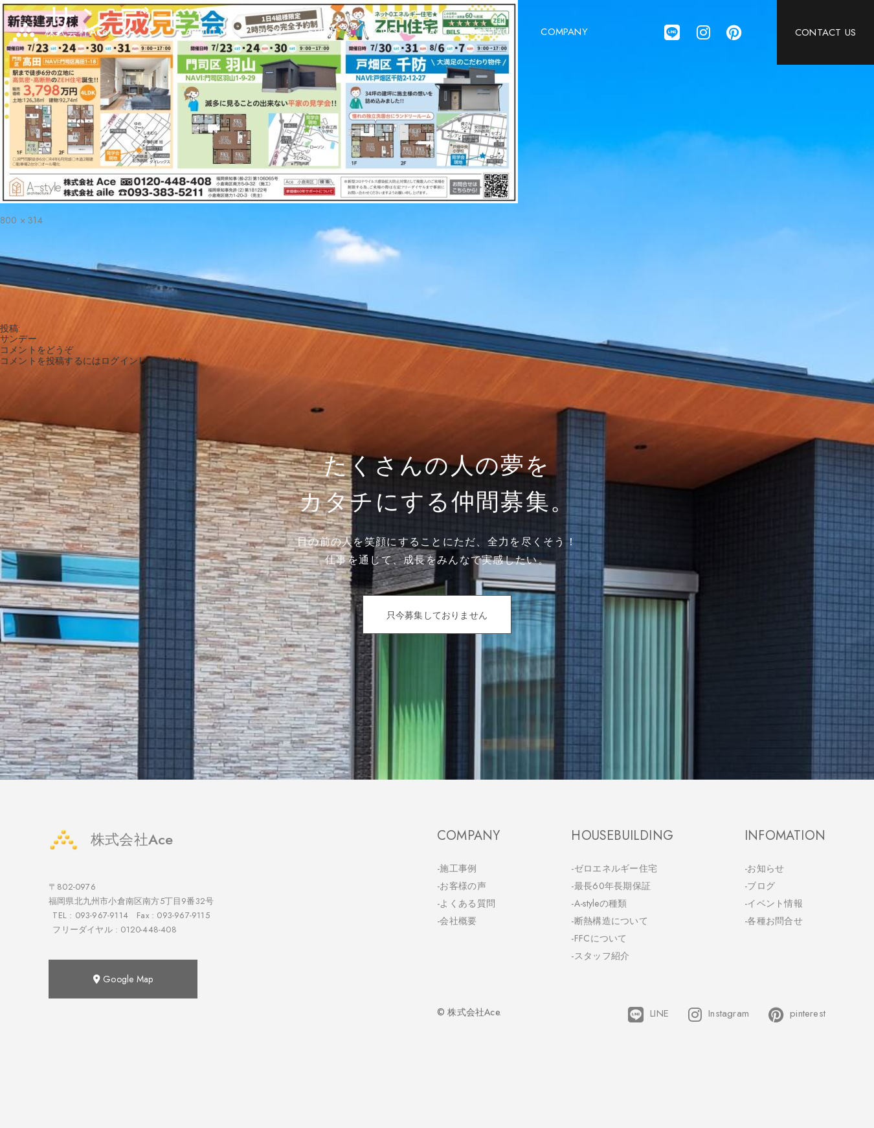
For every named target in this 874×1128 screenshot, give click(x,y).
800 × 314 (21, 220)
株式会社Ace (111, 839)
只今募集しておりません (437, 615)
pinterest (796, 1014)
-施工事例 (457, 868)
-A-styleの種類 (599, 903)
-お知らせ (765, 868)
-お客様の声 (461, 885)
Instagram (718, 1014)
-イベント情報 (774, 903)
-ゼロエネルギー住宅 (614, 868)
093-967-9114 (101, 915)
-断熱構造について (609, 920)
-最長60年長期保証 (611, 885)
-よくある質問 (466, 903)
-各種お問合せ (774, 920)
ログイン (119, 360)
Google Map (123, 979)
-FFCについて (599, 938)
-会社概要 (457, 920)
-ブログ (760, 885)
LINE (648, 1014)
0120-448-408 (148, 929)
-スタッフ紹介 (600, 955)
